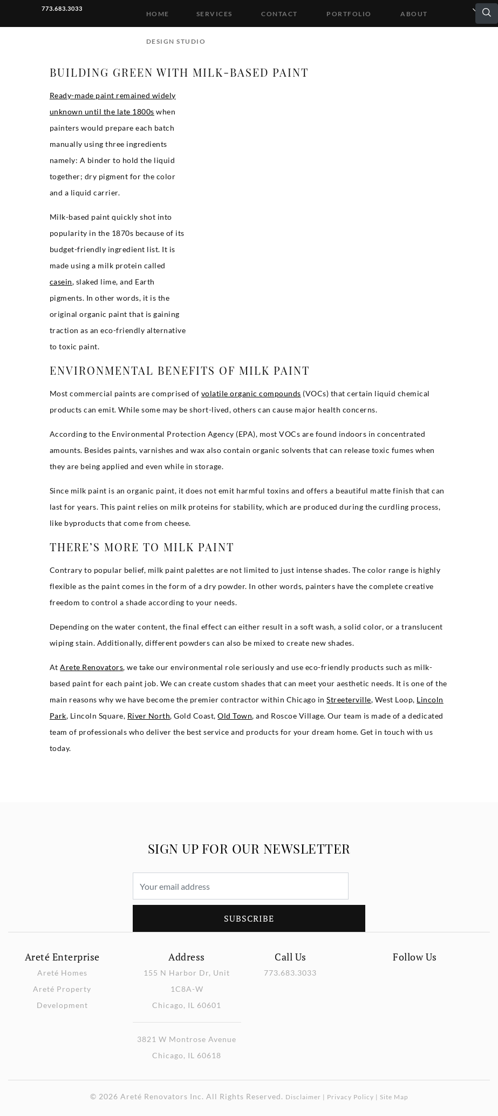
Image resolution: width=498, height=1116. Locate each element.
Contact (279, 14)
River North (148, 715)
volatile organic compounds (251, 393)
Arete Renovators (91, 667)
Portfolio (349, 14)
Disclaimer (303, 1097)
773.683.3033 (62, 8)
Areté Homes (62, 972)
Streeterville (348, 699)
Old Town (234, 715)
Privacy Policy (350, 1097)
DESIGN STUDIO (176, 41)
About (414, 14)
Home (157, 14)
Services (214, 14)
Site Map (394, 1097)
